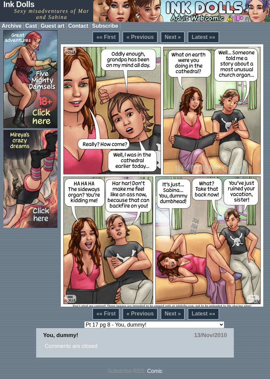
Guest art (52, 26)
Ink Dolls (18, 4)
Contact (78, 26)
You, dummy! (60, 335)
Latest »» (203, 37)
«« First (106, 37)
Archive (12, 26)
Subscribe (105, 26)
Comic (155, 371)
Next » (173, 37)
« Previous (140, 37)
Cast (31, 26)
